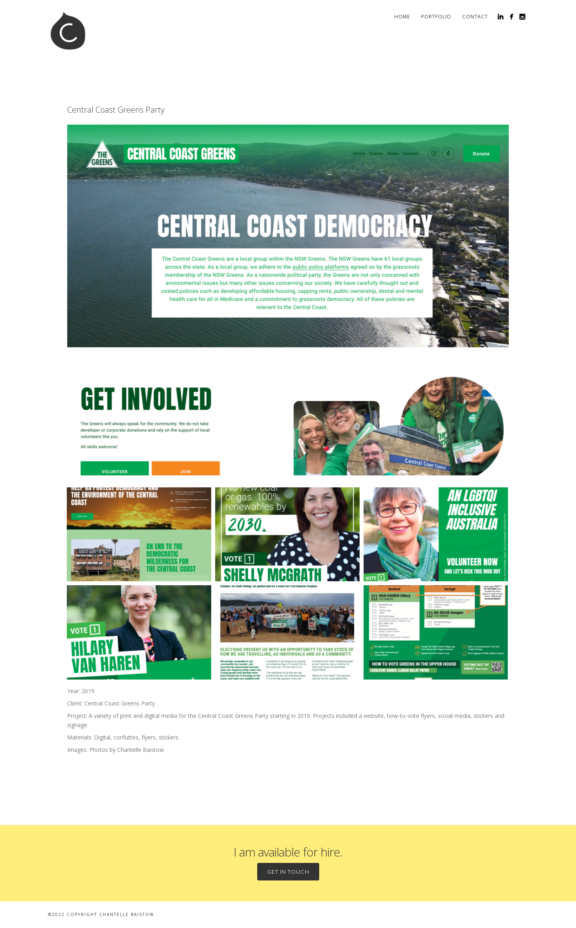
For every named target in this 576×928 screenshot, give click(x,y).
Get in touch (288, 871)
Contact (475, 16)
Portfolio (436, 16)
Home (402, 16)
